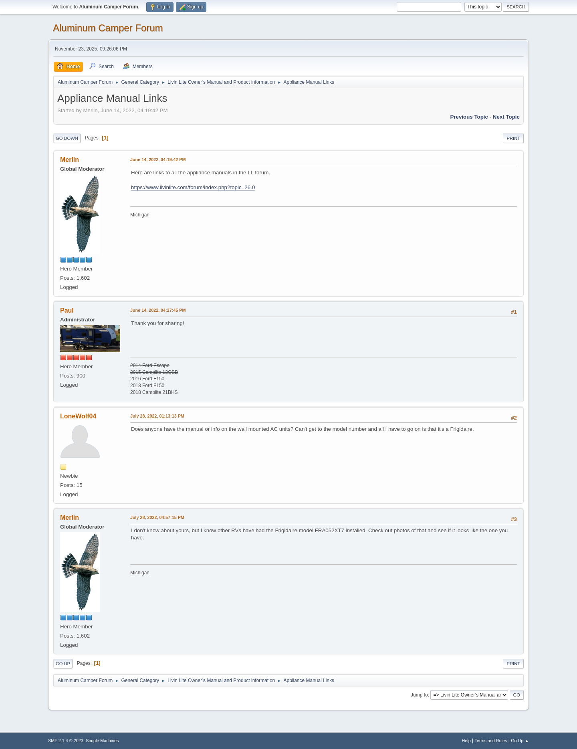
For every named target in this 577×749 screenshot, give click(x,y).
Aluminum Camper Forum (108, 27)
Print (513, 138)
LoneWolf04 (78, 416)
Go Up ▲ (520, 740)
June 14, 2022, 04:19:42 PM (158, 159)
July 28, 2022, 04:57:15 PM (157, 517)
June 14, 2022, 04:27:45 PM (158, 310)
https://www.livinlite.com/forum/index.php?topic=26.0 (193, 187)
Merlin (69, 159)
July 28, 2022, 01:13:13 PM (157, 416)
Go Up (63, 663)
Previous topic (469, 117)
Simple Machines (102, 740)
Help (466, 740)
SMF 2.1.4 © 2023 (65, 740)
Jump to (419, 695)
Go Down (67, 138)
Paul (67, 310)
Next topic (506, 117)
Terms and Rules (491, 740)
